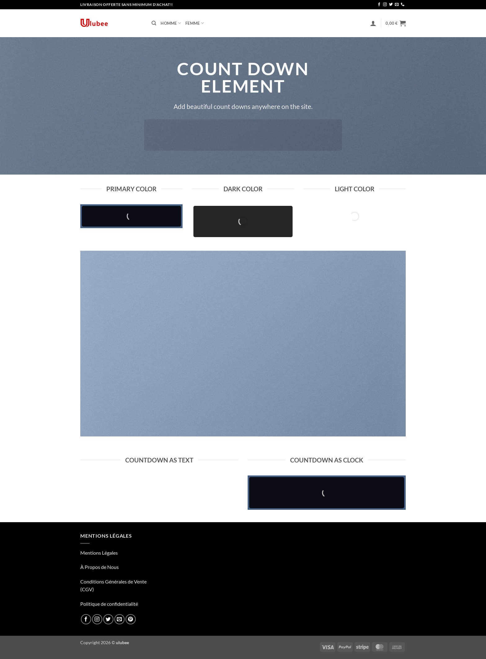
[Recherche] (154, 23)
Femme (194, 23)
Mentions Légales (99, 553)
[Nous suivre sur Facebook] (379, 4)
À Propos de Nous (99, 567)
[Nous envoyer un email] (397, 4)
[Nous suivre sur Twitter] (391, 4)
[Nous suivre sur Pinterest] (131, 619)
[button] (373, 23)
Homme (171, 23)
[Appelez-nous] (402, 4)
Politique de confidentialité (109, 604)
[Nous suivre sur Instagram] (385, 4)
